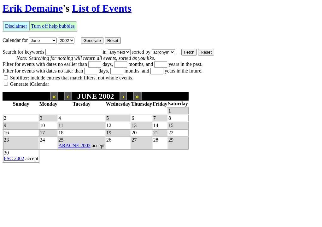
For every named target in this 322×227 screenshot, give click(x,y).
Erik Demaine (33, 8)
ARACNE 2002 (74, 145)
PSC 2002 (14, 158)
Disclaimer (16, 26)
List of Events (101, 8)
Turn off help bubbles (53, 26)
